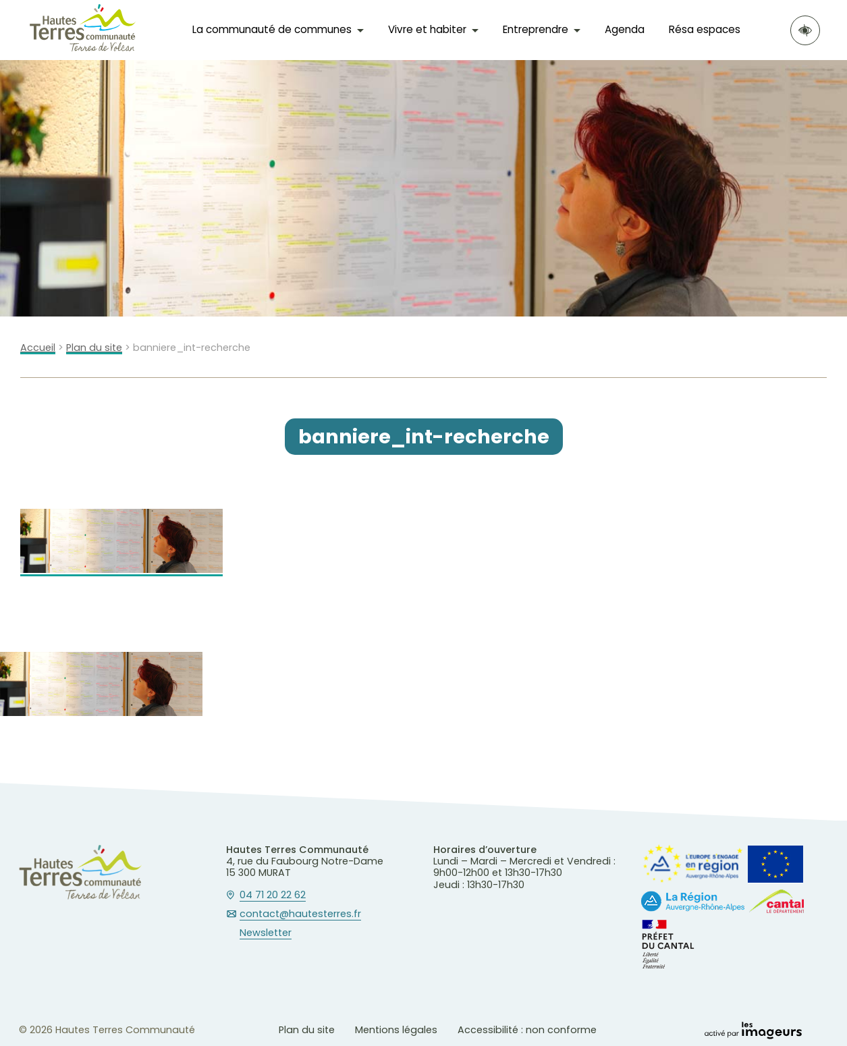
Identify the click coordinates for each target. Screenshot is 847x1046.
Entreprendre (535, 29)
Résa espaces (704, 29)
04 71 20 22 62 (273, 895)
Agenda (625, 29)
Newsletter (266, 933)
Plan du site (94, 347)
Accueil (37, 347)
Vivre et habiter (427, 29)
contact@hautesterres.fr (300, 914)
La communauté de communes (272, 29)
